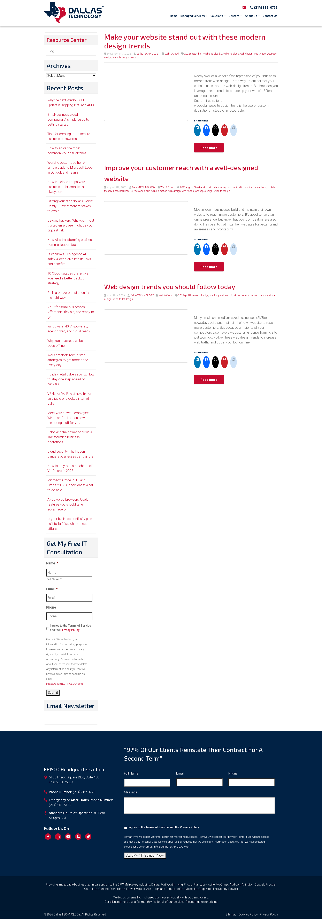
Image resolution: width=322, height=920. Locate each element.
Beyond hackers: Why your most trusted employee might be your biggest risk (70, 226)
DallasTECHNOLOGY (148, 53)
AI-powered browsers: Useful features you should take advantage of (68, 505)
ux (132, 191)
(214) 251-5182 (60, 806)
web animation (159, 191)
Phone (51, 609)
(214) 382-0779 (263, 7)
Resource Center (70, 40)
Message (130, 793)
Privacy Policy (69, 631)
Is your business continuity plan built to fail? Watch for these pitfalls (69, 525)
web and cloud (231, 53)
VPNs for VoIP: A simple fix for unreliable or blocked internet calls (69, 399)
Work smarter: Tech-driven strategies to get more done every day (67, 361)
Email (52, 590)
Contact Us (270, 15)
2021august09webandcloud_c (196, 187)
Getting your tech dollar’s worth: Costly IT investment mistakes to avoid (70, 207)
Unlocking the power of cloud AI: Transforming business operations (70, 438)
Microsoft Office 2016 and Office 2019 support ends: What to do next (70, 486)
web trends (260, 53)
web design (246, 53)
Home (173, 15)
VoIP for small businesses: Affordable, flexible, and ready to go (70, 313)
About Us (252, 15)
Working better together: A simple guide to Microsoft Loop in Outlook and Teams (70, 168)
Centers (235, 15)
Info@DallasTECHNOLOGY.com (64, 685)
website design (222, 191)
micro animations (236, 187)
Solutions (218, 15)
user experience (121, 191)
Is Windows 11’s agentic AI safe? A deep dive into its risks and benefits (69, 260)
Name (52, 564)
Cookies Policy (248, 915)
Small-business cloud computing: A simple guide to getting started (68, 120)
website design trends (125, 57)
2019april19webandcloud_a (193, 295)
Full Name (131, 775)
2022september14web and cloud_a (203, 53)
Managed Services (194, 15)
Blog (50, 52)
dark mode (219, 187)
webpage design (204, 191)
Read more (208, 148)
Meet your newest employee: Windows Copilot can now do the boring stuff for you (68, 419)
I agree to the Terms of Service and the (70, 629)
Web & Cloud (172, 53)
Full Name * (54, 580)
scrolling (214, 295)
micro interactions (257, 187)
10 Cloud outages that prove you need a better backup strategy (68, 279)
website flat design (123, 299)
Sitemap (231, 915)
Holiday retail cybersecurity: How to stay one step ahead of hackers (70, 380)
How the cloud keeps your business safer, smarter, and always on (67, 188)
